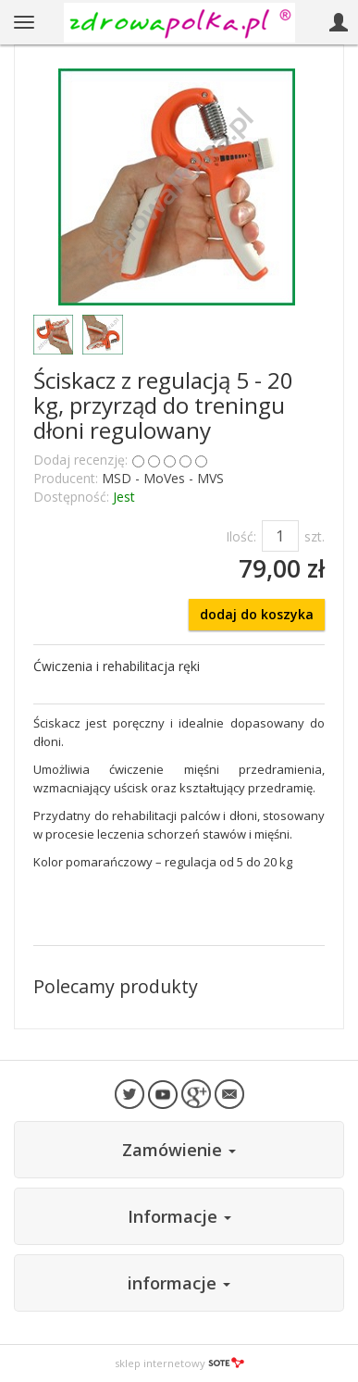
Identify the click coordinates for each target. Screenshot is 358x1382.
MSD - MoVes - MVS (163, 478)
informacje (179, 1283)
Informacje (179, 1216)
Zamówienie (179, 1150)
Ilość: (241, 536)
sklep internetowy (179, 1363)
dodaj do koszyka (257, 614)
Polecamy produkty (115, 986)
